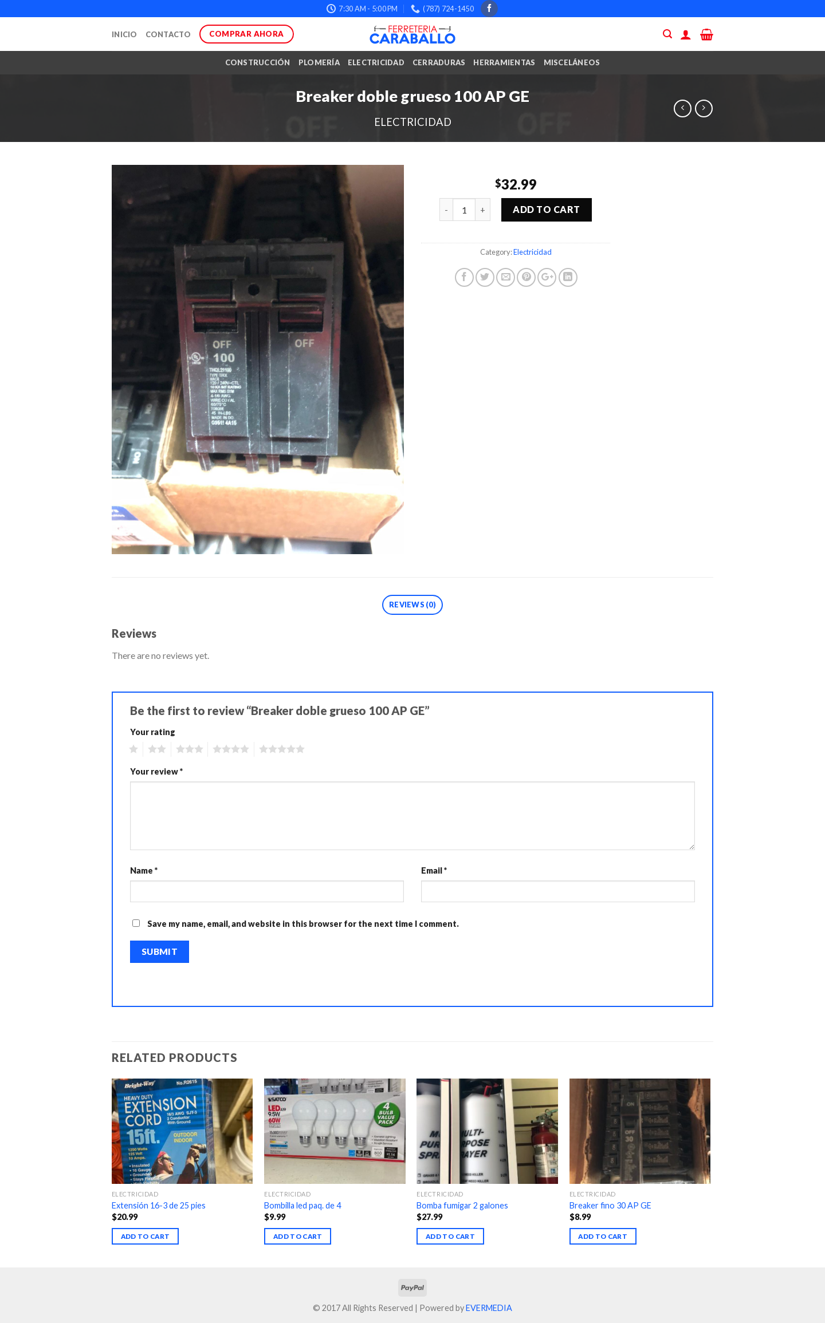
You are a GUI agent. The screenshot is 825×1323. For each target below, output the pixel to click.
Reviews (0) (412, 604)
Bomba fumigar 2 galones (462, 1205)
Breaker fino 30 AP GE (610, 1205)
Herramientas (504, 62)
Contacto (168, 34)
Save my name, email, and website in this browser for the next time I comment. (303, 924)
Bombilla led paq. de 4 (302, 1205)
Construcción (257, 62)
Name (144, 870)
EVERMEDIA (489, 1308)
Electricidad (376, 62)
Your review (156, 771)
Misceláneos (572, 62)
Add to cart (546, 209)
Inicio (125, 34)
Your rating (152, 732)
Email (434, 870)
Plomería (319, 62)
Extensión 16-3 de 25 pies (159, 1205)
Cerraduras (439, 62)
